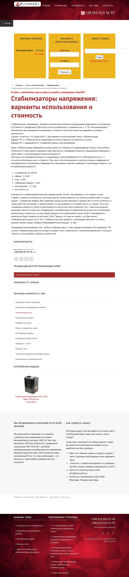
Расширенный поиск (99, 60)
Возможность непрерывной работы (31, 307)
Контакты (108, 5)
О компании (61, 5)
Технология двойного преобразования (32, 354)
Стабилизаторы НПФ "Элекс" (27, 275)
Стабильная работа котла (26, 338)
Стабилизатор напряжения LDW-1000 (31, 396)
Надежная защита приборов (28, 302)
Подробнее (31, 402)
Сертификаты (78, 5)
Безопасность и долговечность (29, 359)
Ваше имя (64, 53)
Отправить (64, 72)
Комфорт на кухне (23, 323)
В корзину (39, 53)
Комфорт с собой (23, 343)
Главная (46, 5)
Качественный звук (24, 312)
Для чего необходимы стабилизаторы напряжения (27, 550)
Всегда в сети (21, 348)
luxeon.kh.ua (107, 539)
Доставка (94, 5)
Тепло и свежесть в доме (26, 328)
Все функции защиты (24, 333)
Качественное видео (25, 317)
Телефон (64, 63)
